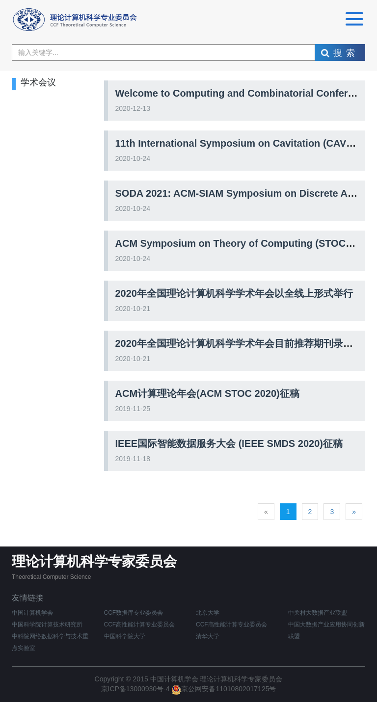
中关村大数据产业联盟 (317, 612)
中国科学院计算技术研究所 (47, 624)
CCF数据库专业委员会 (133, 612)
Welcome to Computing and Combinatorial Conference (243, 93)
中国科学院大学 (124, 636)
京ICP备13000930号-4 (136, 689)
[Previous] (266, 511)
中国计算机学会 (32, 612)
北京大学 (207, 612)
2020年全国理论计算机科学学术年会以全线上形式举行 (234, 293)
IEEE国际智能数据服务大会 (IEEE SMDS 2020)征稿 (229, 443)
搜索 (340, 53)
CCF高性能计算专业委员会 (231, 624)
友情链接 (27, 598)
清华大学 (207, 636)
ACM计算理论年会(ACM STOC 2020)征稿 (207, 393)
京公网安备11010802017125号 (223, 689)
